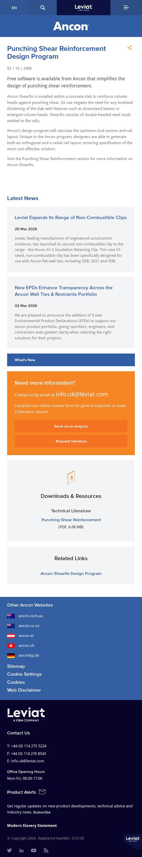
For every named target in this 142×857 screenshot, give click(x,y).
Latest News (22, 198)
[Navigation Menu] (126, 7)
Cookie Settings (24, 674)
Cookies (16, 682)
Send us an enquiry (71, 426)
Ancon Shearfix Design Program (71, 573)
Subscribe (41, 812)
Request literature (71, 441)
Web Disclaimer (24, 690)
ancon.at (20, 635)
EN (14, 8)
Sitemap (16, 666)
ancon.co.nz (23, 626)
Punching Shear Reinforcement (71, 519)
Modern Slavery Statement (32, 825)
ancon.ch (20, 645)
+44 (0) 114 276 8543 (28, 753)
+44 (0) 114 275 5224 (28, 746)
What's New (25, 360)
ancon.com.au (25, 616)
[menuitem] (9, 851)
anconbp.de (23, 655)
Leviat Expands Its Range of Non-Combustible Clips (71, 217)
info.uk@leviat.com (82, 394)
